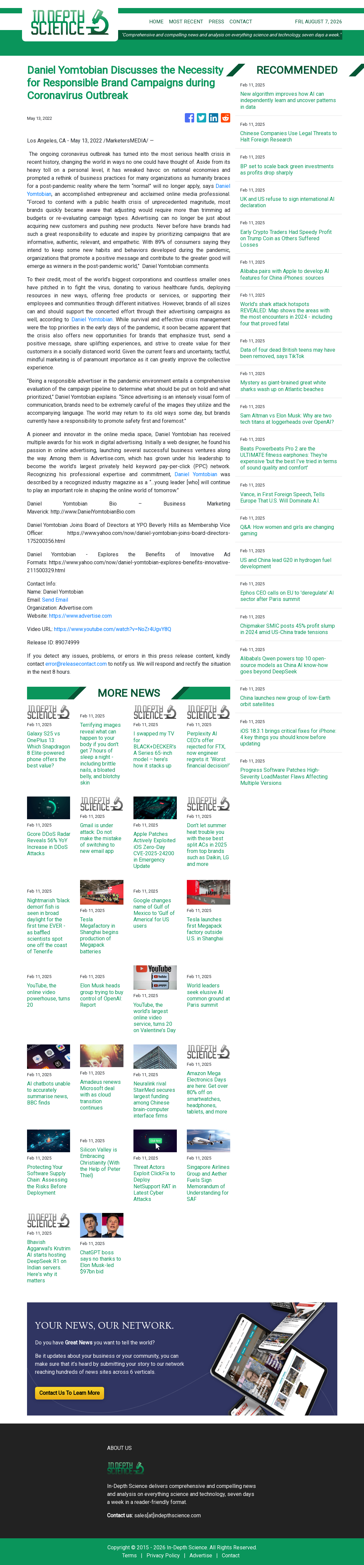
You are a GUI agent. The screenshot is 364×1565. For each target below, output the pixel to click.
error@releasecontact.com (76, 664)
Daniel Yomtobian (92, 319)
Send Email (55, 600)
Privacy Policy (163, 1555)
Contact (231, 1555)
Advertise (201, 1555)
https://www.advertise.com (80, 616)
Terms (129, 1555)
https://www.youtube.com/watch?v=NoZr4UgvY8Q (112, 629)
